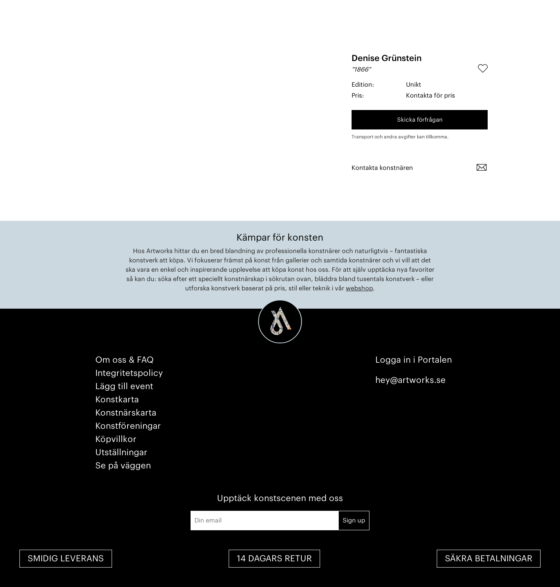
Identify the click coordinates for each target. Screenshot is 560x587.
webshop (359, 288)
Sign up (354, 520)
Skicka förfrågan (420, 120)
